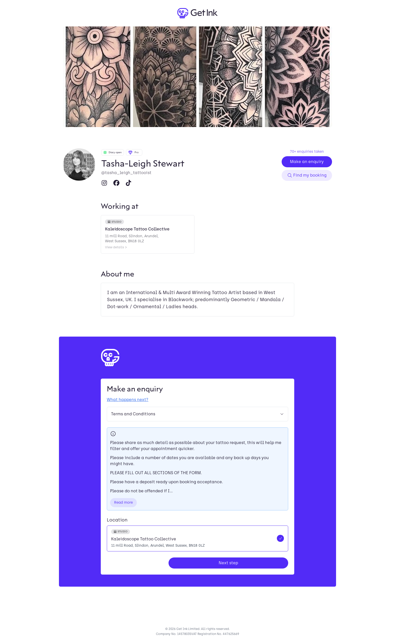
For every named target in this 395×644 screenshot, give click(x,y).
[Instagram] (104, 183)
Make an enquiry (307, 161)
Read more (123, 502)
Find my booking (306, 175)
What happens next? (127, 399)
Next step (228, 562)
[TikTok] (128, 183)
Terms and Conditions (197, 414)
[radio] (197, 538)
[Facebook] (116, 183)
